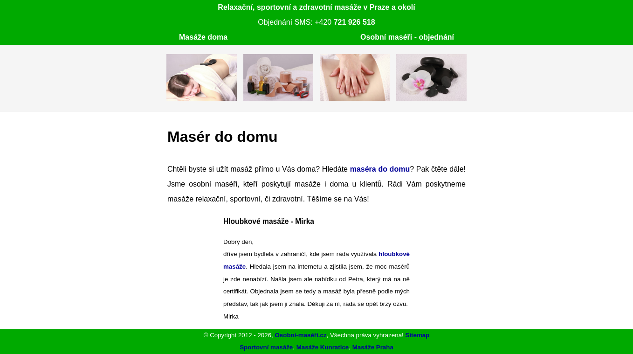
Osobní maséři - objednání (407, 37)
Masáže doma (203, 37)
